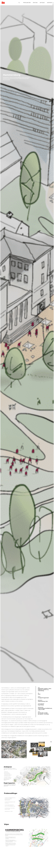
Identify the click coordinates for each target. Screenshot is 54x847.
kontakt (49, 2)
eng (53, 3)
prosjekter (27, 2)
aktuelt (42, 2)
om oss (35, 2)
